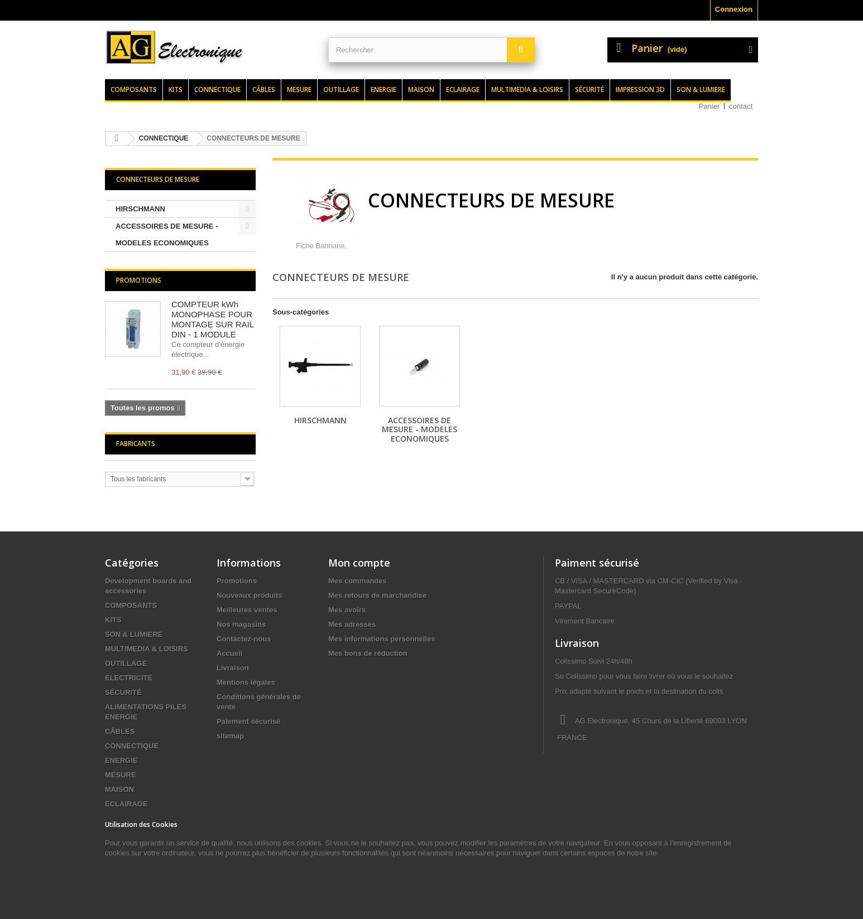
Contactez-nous (244, 639)
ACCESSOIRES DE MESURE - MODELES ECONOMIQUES (167, 234)
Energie (383, 89)
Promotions (138, 280)
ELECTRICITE (128, 678)
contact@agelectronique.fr (644, 779)
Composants (134, 89)
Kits (176, 89)
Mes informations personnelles (381, 639)
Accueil (229, 653)
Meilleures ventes (247, 610)
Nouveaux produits (249, 595)
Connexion (733, 9)
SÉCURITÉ (123, 692)
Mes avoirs (347, 610)
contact (740, 106)
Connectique (217, 89)
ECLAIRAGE (126, 804)
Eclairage (463, 89)
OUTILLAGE (126, 663)
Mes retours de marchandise (377, 595)
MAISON (119, 789)
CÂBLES (120, 731)
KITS (113, 620)
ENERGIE (121, 760)
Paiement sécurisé (248, 721)
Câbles (263, 89)
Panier (709, 106)
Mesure (299, 89)
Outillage (341, 89)
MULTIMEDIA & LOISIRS (146, 649)
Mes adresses (352, 624)
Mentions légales (246, 682)
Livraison (233, 668)
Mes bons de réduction (367, 653)
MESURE (120, 775)
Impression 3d (640, 89)
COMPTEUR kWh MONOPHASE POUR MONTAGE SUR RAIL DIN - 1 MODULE (212, 319)
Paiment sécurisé (597, 562)
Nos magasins (241, 624)
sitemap (230, 736)
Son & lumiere (701, 89)
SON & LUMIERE (133, 634)
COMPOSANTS (131, 605)
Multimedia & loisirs (527, 89)
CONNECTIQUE (132, 746)
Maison (421, 89)
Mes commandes (357, 581)
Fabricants (135, 443)
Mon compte (359, 562)
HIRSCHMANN (140, 209)
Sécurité (589, 89)
